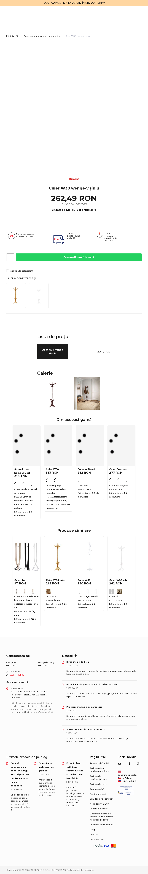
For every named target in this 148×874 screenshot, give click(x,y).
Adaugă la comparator (20, 270)
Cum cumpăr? (97, 789)
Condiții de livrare (99, 808)
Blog (92, 829)
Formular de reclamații (101, 824)
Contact (94, 834)
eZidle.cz (125, 778)
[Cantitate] (10, 257)
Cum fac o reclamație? (101, 799)
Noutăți (69, 656)
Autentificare (97, 839)
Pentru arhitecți (98, 794)
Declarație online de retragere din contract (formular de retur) (101, 816)
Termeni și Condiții (99, 763)
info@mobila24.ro (18, 675)
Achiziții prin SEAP (99, 804)
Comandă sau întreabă (78, 257)
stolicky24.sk (127, 781)
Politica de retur (98, 784)
